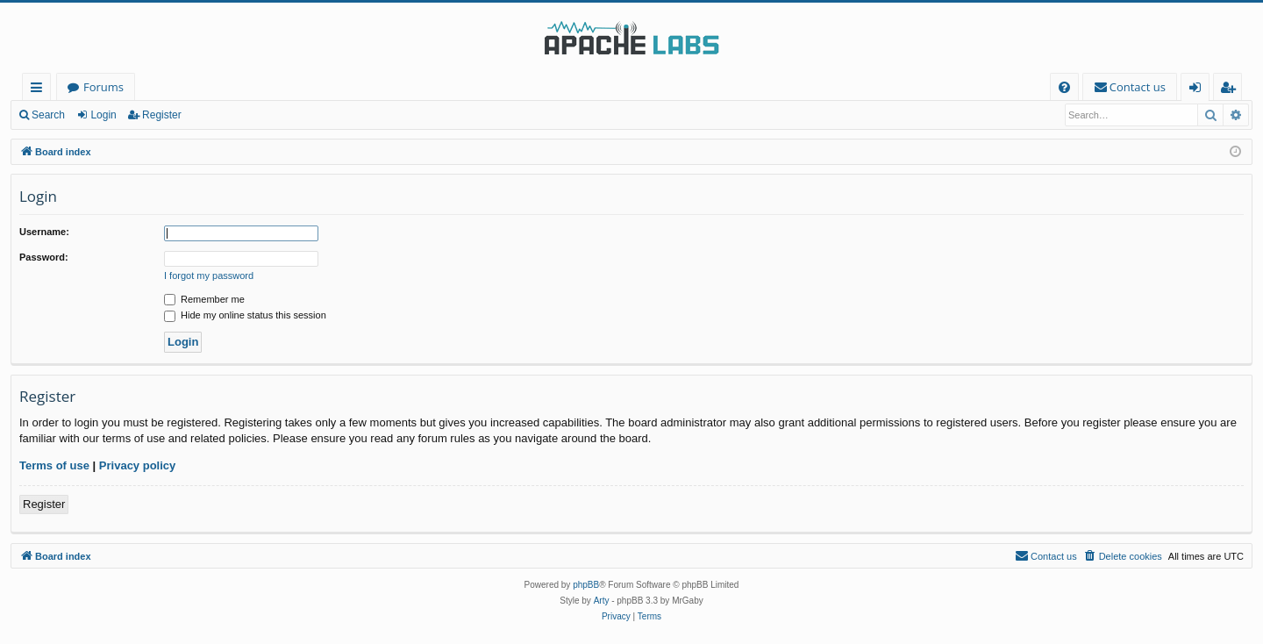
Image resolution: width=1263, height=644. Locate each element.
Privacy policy (137, 465)
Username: (44, 231)
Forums (103, 87)
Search (48, 115)
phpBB (586, 585)
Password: (43, 257)
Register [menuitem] (1231, 90)
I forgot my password (208, 275)
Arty (602, 600)
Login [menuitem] (1198, 90)
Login (103, 115)
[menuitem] (1064, 87)
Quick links (40, 90)
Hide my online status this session (245, 315)
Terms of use (54, 465)
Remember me (204, 299)
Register (162, 115)
